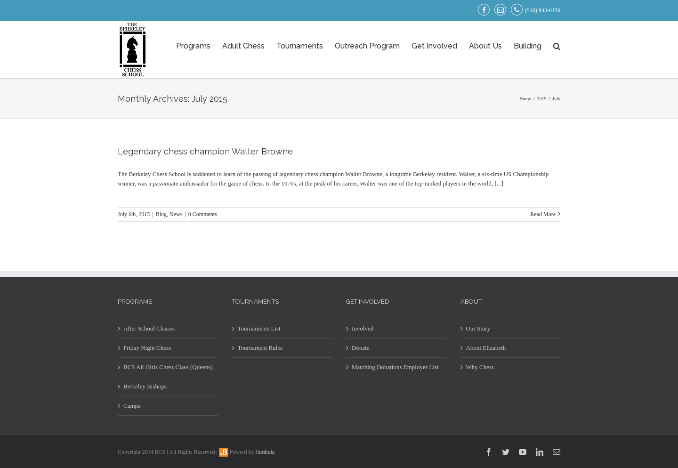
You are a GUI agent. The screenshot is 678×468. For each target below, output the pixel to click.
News (176, 214)
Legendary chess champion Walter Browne (205, 151)
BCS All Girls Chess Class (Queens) (168, 367)
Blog (161, 214)
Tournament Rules (260, 347)
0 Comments (202, 214)
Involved (362, 328)
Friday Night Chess (147, 347)
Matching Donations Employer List (395, 367)
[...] (499, 183)
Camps (131, 405)
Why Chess (480, 367)
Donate (361, 347)
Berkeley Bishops (145, 386)
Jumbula (265, 452)
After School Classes (149, 328)
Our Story (478, 328)
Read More (543, 214)
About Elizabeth (486, 347)
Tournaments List (259, 328)
